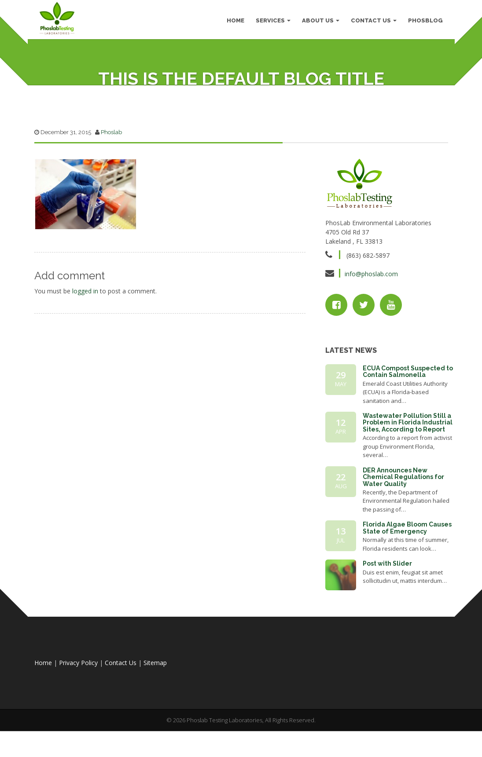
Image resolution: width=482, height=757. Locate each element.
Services (272, 21)
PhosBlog (425, 21)
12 (341, 457)
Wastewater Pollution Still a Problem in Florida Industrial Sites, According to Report (408, 453)
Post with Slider (387, 594)
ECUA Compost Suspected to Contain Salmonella (408, 403)
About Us (320, 21)
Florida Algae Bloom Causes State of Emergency (407, 559)
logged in (85, 322)
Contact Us (373, 21)
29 (341, 410)
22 (341, 512)
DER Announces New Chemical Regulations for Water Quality (403, 508)
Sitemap (155, 694)
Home (43, 694)
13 (341, 566)
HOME (235, 21)
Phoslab (111, 163)
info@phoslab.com (371, 305)
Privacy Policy (78, 694)
